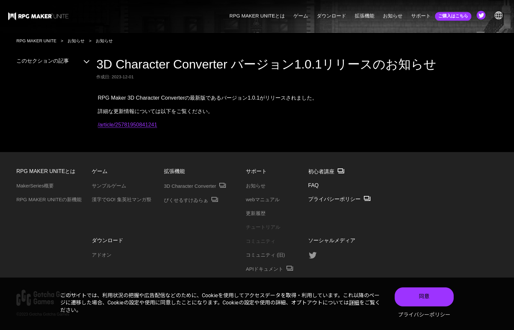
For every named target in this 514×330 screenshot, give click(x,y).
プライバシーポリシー (424, 316)
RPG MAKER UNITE (36, 40)
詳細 (354, 304)
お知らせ (76, 40)
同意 (424, 298)
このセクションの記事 (53, 61)
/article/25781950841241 (127, 124)
